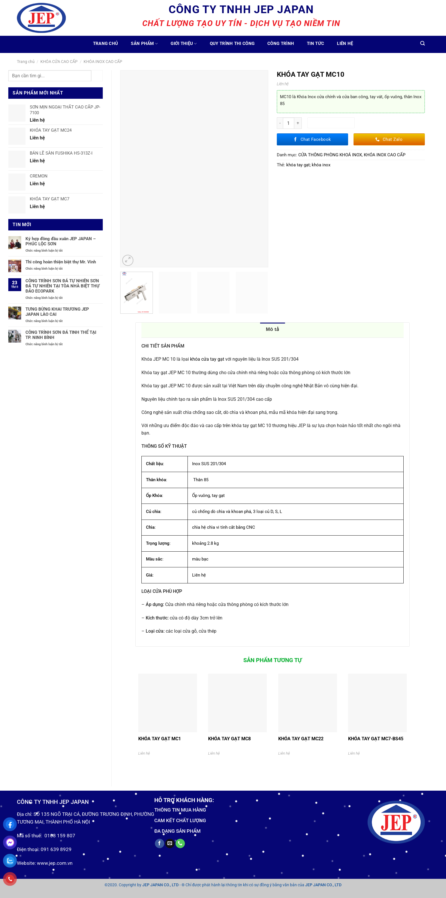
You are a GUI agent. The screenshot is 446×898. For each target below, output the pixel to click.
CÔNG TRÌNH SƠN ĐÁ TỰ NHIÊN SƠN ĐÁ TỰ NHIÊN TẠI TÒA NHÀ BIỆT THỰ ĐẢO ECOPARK (62, 286)
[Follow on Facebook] (159, 843)
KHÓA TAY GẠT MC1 (159, 738)
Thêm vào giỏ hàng (331, 122)
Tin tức (315, 43)
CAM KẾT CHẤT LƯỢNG (180, 820)
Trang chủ (105, 43)
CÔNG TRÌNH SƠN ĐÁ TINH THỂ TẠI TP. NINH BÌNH (60, 335)
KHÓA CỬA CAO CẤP (59, 61)
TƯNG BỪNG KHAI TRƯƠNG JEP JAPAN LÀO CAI (57, 312)
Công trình (280, 43)
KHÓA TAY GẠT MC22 (300, 738)
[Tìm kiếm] (422, 43)
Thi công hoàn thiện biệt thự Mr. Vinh (60, 262)
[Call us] (180, 843)
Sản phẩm (144, 43)
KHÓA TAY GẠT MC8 (229, 738)
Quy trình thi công (232, 43)
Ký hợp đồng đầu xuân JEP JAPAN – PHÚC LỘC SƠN (60, 241)
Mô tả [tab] (272, 329)
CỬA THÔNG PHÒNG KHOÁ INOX (330, 154)
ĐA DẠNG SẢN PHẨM (177, 831)
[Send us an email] (170, 843)
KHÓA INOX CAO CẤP (103, 61)
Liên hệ (345, 43)
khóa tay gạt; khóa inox (308, 164)
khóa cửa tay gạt (207, 359)
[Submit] (97, 75)
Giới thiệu (184, 43)
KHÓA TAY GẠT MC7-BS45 (375, 738)
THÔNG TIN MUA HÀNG (180, 810)
